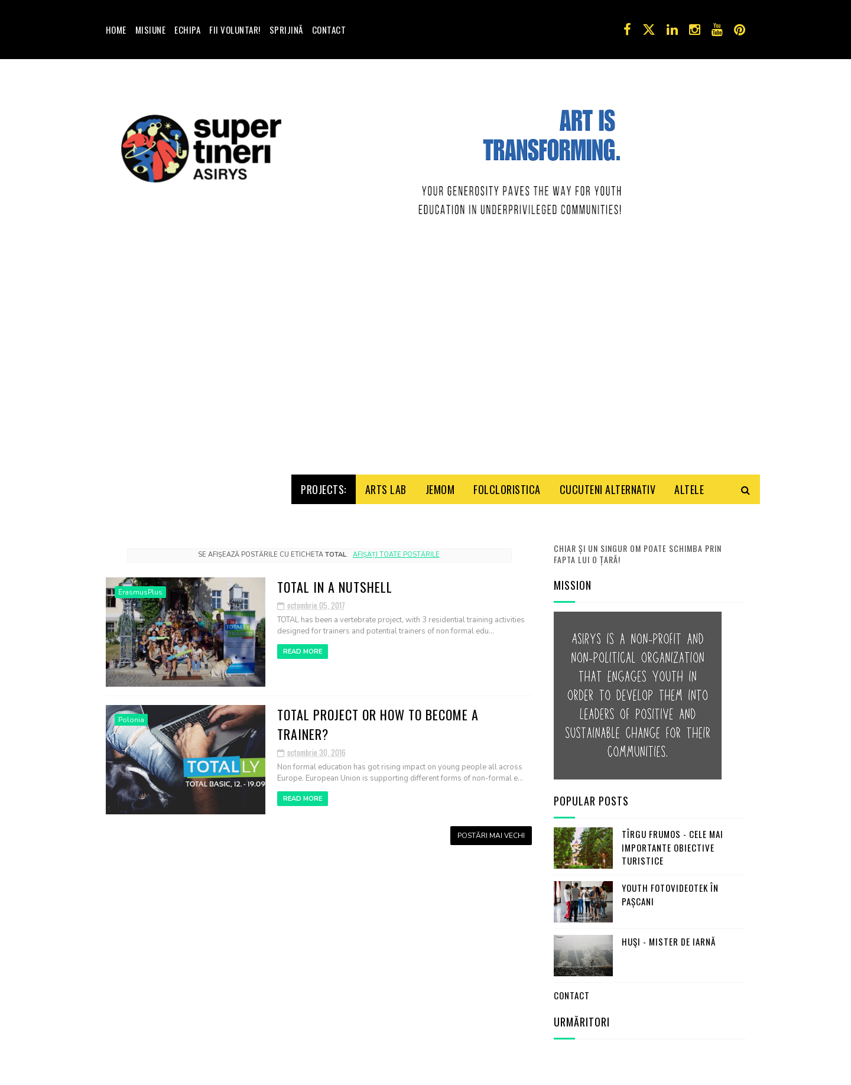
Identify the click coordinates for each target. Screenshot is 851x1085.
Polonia (131, 715)
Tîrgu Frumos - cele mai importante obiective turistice (672, 843)
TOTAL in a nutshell (334, 582)
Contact (329, 29)
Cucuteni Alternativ (608, 485)
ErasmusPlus (140, 588)
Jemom (440, 485)
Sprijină (286, 29)
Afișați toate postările (396, 550)
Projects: (323, 485)
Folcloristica (507, 485)
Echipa (187, 29)
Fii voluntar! (235, 29)
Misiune (150, 29)
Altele (689, 485)
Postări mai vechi (491, 831)
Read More (302, 647)
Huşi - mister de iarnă (669, 937)
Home (116, 29)
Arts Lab (386, 485)
